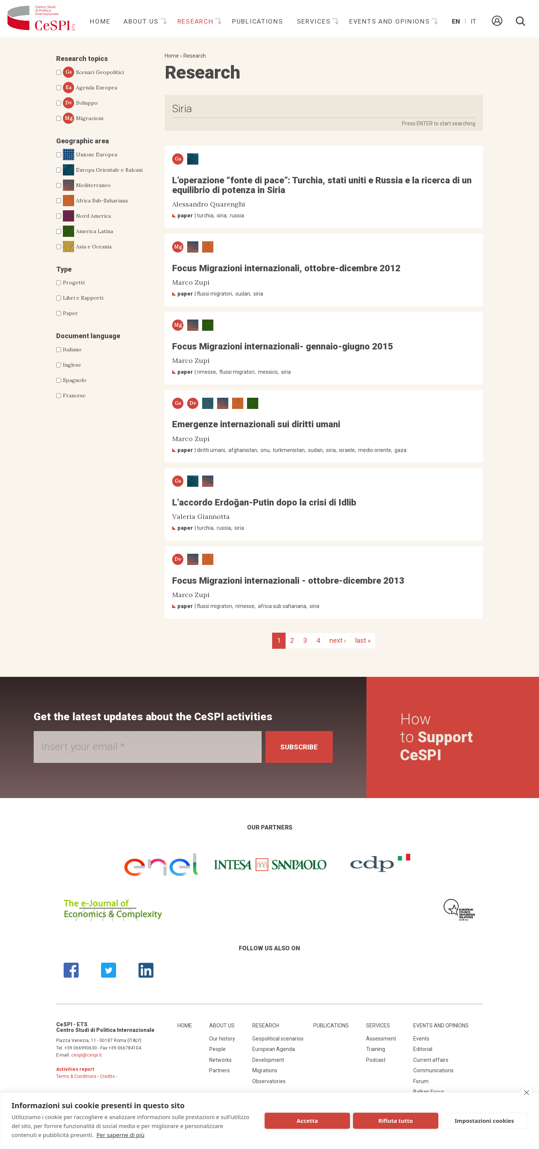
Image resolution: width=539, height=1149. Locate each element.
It (473, 21)
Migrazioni (83, 118)
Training (375, 1049)
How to (436, 737)
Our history (222, 1039)
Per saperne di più (120, 1135)
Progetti (74, 282)
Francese (74, 395)
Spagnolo (74, 380)
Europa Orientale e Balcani (103, 169)
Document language (88, 336)
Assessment (381, 1039)
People (217, 1049)
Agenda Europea (90, 87)
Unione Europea (90, 154)
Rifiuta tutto (395, 1120)
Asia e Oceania (87, 246)
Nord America (87, 215)
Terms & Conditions (76, 1076)
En (456, 21)
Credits (107, 1076)
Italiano (72, 349)
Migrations (264, 1070)
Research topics (82, 58)
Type (63, 269)
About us (142, 21)
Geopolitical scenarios (278, 1039)
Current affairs (430, 1060)
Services (315, 21)
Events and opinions (390, 21)
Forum (421, 1081)
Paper (70, 313)
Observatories (269, 1081)
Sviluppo (80, 103)
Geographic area (82, 141)
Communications (433, 1070)
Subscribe (299, 747)
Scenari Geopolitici (93, 72)
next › (337, 640)
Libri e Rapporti (83, 297)
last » (363, 640)
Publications (257, 21)
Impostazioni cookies (484, 1120)
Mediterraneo (87, 185)
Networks (220, 1060)
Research (196, 21)
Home (100, 21)
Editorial (422, 1049)
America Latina (88, 231)
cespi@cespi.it (86, 1055)
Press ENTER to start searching (438, 123)
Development (268, 1060)
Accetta (307, 1120)
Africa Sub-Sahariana (95, 200)
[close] (526, 1092)
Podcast (376, 1060)
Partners (219, 1070)
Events (421, 1039)
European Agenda (273, 1049)
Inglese (72, 364)
